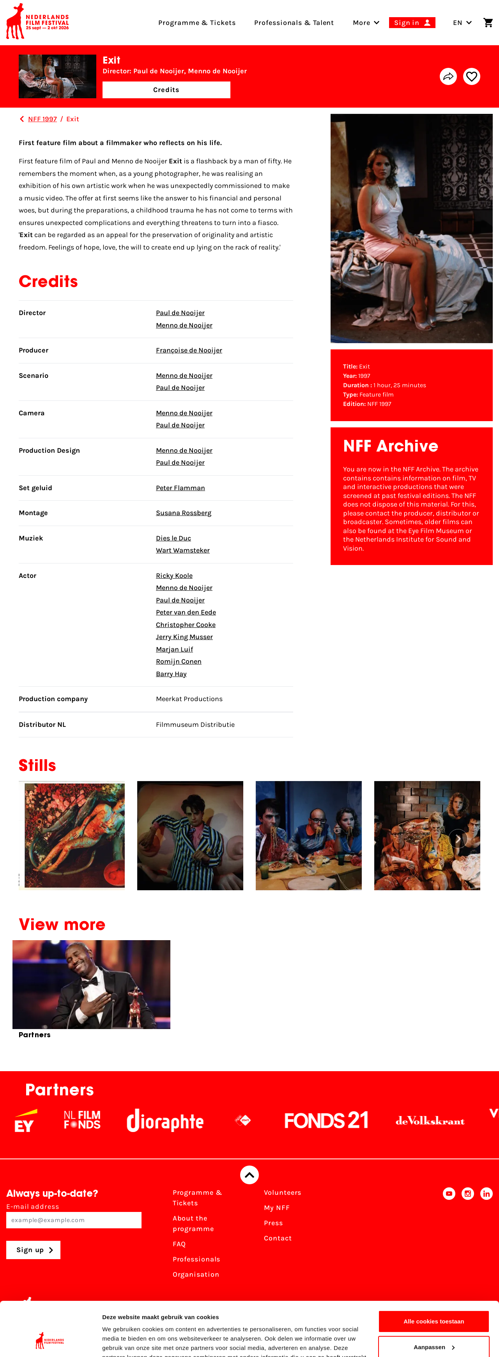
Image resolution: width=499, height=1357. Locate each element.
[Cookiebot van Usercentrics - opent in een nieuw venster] (50, 1342)
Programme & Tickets (198, 1197)
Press (273, 1223)
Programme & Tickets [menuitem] (196, 22)
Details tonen (120, 1341)
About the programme (193, 1223)
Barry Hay (171, 674)
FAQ (179, 1244)
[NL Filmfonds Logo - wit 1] (92, 1120)
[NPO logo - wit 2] (253, 1120)
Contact (278, 1238)
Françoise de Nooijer (189, 350)
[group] (91, 992)
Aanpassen (434, 1300)
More (361, 22)
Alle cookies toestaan (433, 1275)
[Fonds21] (336, 1120)
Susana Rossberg (183, 512)
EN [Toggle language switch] (462, 22)
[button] (458, 839)
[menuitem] (361, 22)
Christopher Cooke (186, 624)
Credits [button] (166, 89)
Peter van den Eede (186, 612)
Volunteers (282, 1192)
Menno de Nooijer (184, 325)
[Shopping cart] (488, 22)
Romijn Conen (179, 661)
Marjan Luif (174, 649)
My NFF (277, 1207)
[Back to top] (249, 1175)
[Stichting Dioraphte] (175, 1120)
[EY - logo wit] (36, 1120)
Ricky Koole (174, 575)
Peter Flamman (180, 488)
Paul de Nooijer (180, 312)
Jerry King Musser (184, 636)
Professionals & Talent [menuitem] (294, 22)
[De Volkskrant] (440, 1120)
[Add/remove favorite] (471, 76)
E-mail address (74, 1215)
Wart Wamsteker (183, 550)
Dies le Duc (173, 538)
